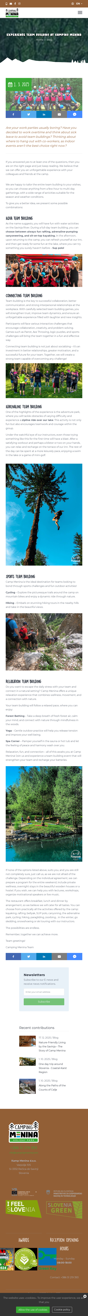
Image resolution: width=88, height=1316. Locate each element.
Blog (49, 39)
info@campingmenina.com (23, 1152)
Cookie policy (62, 1309)
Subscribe (44, 1001)
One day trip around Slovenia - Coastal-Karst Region (53, 1068)
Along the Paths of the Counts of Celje (52, 1087)
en (78, 3)
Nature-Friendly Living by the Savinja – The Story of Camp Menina (52, 1046)
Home (39, 39)
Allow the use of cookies (32, 1309)
